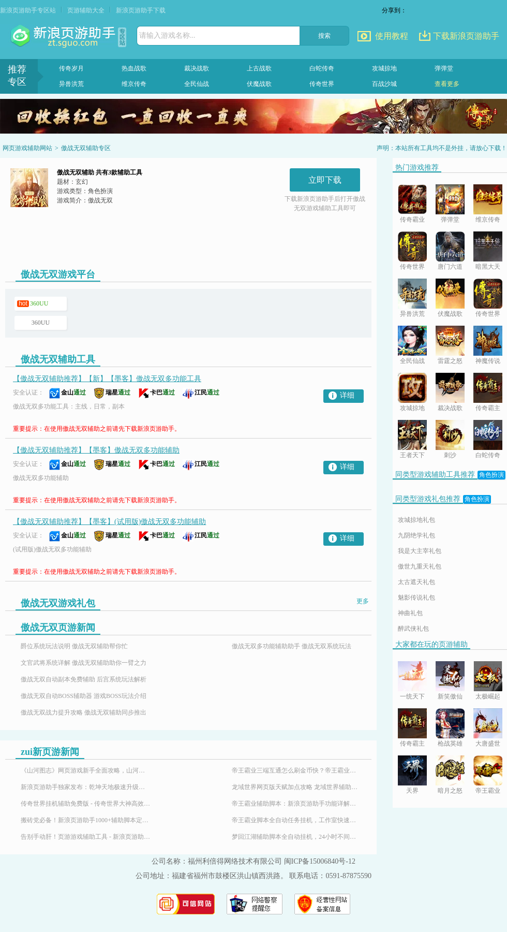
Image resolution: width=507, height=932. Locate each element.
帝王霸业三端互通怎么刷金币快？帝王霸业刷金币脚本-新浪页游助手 (296, 770)
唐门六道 (450, 266)
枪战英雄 (450, 743)
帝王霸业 (487, 790)
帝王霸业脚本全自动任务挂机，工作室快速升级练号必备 (296, 820)
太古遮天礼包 (416, 582)
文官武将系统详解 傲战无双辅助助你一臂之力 (83, 662)
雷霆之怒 (450, 361)
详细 (347, 395)
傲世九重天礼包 (419, 566)
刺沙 (450, 455)
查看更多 (447, 84)
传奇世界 (321, 84)
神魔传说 (487, 361)
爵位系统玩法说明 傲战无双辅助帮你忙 (74, 646)
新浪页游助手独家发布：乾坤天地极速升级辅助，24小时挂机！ (85, 787)
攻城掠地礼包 (416, 519)
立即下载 (324, 180)
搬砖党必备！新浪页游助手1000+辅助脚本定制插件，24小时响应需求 (85, 820)
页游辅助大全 (86, 10)
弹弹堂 (444, 68)
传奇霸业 (412, 219)
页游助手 (64, 36)
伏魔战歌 (259, 84)
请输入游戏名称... (167, 35)
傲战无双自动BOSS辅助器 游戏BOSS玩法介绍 (83, 696)
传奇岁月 (71, 68)
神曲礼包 (410, 613)
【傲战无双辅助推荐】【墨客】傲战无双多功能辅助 (96, 450)
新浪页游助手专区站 (28, 10)
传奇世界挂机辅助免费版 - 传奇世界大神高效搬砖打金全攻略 (85, 803)
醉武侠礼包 (413, 628)
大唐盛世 (487, 743)
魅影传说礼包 (416, 597)
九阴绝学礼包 (416, 535)
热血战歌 (134, 68)
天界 (412, 790)
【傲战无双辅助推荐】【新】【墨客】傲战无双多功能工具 (107, 379)
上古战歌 (259, 68)
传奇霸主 (487, 408)
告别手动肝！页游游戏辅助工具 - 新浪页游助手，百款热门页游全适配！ (85, 836)
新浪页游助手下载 (141, 10)
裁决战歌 (196, 68)
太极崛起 (487, 696)
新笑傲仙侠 (450, 697)
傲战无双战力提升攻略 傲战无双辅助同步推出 (83, 712)
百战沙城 (384, 84)
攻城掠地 (384, 68)
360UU (39, 303)
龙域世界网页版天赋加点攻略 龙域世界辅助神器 (296, 787)
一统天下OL (412, 697)
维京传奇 (134, 84)
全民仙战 (196, 84)
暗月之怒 (450, 790)
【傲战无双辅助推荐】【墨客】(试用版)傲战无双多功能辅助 (109, 522)
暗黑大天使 (487, 267)
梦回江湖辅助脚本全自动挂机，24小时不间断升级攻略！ (296, 836)
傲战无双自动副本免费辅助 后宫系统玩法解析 (83, 679)
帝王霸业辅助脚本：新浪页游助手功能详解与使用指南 (296, 803)
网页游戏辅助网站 (27, 148)
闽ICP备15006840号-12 (319, 861)
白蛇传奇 (321, 68)
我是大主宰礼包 (419, 551)
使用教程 (391, 36)
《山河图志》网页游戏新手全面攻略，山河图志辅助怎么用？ (85, 770)
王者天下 (412, 455)
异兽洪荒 (71, 84)
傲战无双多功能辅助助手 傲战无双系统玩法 (291, 646)
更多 (362, 601)
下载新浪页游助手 (466, 36)
